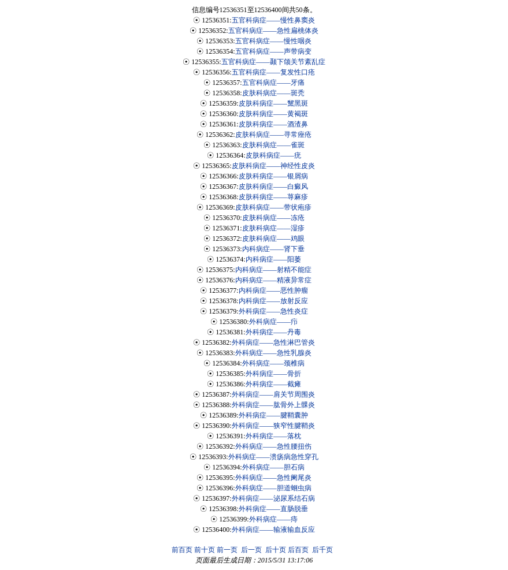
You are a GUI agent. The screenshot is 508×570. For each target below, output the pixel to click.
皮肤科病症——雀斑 (273, 145)
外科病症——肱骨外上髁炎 (273, 405)
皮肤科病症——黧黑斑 (273, 103)
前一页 (227, 550)
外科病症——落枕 (273, 436)
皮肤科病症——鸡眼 (273, 238)
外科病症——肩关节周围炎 (273, 394)
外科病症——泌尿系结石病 (273, 498)
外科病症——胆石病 (273, 467)
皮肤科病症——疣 (273, 155)
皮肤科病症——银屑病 (273, 176)
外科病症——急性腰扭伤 (273, 446)
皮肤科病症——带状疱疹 (273, 207)
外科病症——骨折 (273, 374)
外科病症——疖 (273, 322)
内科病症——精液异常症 (273, 280)
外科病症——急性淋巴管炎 (273, 342)
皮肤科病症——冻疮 (273, 218)
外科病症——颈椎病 (273, 363)
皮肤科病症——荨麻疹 (273, 197)
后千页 (322, 550)
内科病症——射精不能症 (273, 270)
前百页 (182, 550)
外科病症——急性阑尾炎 (273, 478)
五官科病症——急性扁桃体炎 (273, 31)
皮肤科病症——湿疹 (273, 228)
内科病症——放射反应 (273, 301)
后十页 (275, 550)
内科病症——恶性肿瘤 (273, 290)
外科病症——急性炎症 (273, 311)
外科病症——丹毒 (273, 332)
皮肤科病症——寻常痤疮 (273, 135)
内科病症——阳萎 (273, 259)
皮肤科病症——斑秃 (273, 93)
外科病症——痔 (273, 519)
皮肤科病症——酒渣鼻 (273, 124)
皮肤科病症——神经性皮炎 (273, 166)
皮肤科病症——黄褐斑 (273, 114)
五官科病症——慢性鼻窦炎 (273, 20)
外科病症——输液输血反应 (273, 530)
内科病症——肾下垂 (273, 249)
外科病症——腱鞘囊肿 (273, 415)
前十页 (204, 550)
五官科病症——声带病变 (273, 51)
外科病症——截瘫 (273, 384)
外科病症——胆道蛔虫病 (273, 488)
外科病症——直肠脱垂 (273, 509)
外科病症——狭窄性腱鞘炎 (273, 426)
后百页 (298, 550)
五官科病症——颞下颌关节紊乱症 (273, 62)
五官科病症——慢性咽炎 (273, 41)
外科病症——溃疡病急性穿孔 (273, 457)
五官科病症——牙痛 (273, 83)
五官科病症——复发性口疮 (273, 72)
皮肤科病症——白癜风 (273, 186)
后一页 (251, 550)
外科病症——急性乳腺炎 (273, 353)
